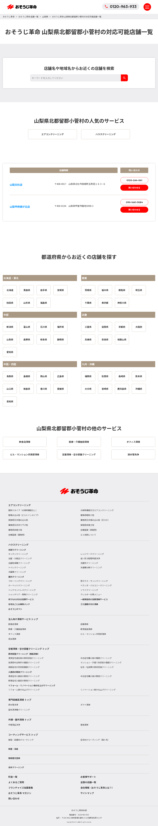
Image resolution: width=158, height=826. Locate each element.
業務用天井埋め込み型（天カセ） (95, 520)
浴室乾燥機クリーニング (19, 563)
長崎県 (122, 376)
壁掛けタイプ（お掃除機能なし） (23, 510)
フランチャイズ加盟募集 (20, 787)
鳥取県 (10, 376)
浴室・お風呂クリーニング (20, 558)
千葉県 (88, 302)
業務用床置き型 (15, 529)
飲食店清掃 (13, 624)
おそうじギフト (15, 609)
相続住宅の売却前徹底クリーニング (24, 667)
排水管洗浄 (13, 704)
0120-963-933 (121, 6)
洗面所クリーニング (89, 563)
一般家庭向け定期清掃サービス (94, 599)
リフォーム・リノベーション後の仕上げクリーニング (31, 685)
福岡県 (88, 376)
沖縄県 (138, 388)
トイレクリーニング (17, 567)
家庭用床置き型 (87, 525)
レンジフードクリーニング (92, 554)
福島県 (43, 302)
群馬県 (122, 290)
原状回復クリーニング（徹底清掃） (24, 653)
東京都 (105, 302)
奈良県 (105, 339)
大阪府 (138, 326)
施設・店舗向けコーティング (21, 739)
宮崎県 (105, 388)
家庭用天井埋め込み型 (18, 520)
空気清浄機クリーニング (19, 709)
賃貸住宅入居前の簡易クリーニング (24, 676)
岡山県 (43, 376)
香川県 (43, 388)
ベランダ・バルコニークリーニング (96, 585)
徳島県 (26, 388)
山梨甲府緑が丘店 (20, 206)
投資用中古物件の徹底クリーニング (24, 662)
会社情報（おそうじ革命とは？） (97, 787)
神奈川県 (121, 302)
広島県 (60, 376)
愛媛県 (60, 388)
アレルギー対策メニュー (91, 594)
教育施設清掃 (86, 629)
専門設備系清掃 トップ (19, 699)
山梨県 (45, 16)
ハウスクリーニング (18, 544)
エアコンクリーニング (19, 505)
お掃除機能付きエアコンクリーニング (97, 510)
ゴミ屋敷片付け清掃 (89, 604)
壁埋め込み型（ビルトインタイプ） (24, 515)
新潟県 (10, 326)
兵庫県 (88, 339)
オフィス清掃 (14, 634)
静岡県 (60, 339)
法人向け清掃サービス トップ (23, 619)
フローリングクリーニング (20, 581)
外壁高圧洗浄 (14, 724)
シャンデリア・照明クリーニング (23, 594)
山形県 (26, 302)
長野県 (26, 339)
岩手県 (43, 290)
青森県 (26, 290)
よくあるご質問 (16, 782)
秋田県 (10, 302)
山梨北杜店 (16, 184)
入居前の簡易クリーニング (20, 672)
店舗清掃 (84, 624)
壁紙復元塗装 (14, 758)
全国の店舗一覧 (88, 782)
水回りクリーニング (17, 549)
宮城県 (60, 290)
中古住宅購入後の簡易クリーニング (96, 676)
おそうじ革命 (9, 16)
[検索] (124, 77)
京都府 (122, 326)
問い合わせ (14, 798)
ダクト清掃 (85, 704)
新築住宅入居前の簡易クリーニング (24, 680)
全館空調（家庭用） (89, 529)
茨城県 (88, 290)
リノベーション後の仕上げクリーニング (98, 689)
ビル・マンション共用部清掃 (93, 634)
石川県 (43, 326)
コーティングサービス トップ (23, 734)
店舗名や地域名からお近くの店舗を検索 (79, 68)
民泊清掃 (12, 638)
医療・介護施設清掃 (17, 629)
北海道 (10, 290)
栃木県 (105, 290)
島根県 (26, 376)
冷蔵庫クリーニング (17, 571)
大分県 (88, 388)
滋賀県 (105, 326)
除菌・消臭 (13, 749)
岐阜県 (43, 339)
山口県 (10, 388)
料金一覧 (12, 776)
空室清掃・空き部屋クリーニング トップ (28, 648)
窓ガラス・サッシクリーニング (94, 581)
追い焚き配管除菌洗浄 (90, 558)
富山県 (26, 326)
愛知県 (10, 352)
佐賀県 (105, 376)
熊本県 (138, 376)
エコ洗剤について (88, 534)
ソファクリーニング (89, 590)
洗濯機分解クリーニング (91, 567)
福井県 (60, 326)
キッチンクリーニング (18, 554)
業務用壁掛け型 (87, 515)
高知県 (10, 401)
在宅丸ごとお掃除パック (19, 604)
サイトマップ (87, 793)
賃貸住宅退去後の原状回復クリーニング (26, 658)
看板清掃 (84, 724)
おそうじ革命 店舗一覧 (28, 16)
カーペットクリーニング (19, 585)
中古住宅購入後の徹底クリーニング (96, 658)
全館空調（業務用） (17, 534)
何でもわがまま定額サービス (21, 599)
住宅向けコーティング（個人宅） (95, 739)
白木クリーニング (16, 767)
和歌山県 (121, 339)
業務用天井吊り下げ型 (18, 525)
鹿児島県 (121, 388)
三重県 (88, 326)
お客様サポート (88, 776)
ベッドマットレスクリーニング (22, 590)
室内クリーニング (16, 576)
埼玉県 (138, 290)
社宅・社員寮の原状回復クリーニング (97, 667)
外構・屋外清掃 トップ (19, 719)
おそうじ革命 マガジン (19, 793)
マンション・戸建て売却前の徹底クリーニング (100, 662)
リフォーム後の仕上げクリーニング (24, 689)
